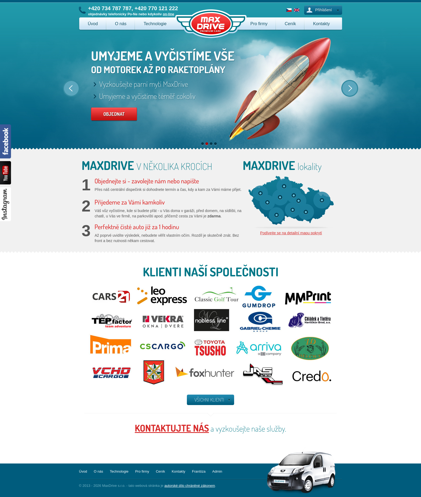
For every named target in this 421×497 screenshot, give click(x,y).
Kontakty (321, 23)
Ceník (290, 23)
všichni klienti (209, 400)
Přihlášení (323, 10)
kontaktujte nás (172, 428)
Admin (217, 471)
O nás (120, 23)
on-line (168, 14)
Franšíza (199, 471)
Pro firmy (258, 23)
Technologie (155, 23)
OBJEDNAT (114, 114)
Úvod (93, 23)
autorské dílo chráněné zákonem (189, 486)
